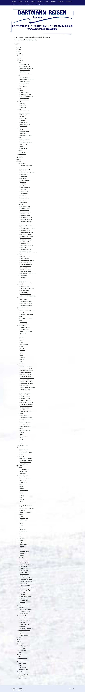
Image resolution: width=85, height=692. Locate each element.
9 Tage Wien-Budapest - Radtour (26, 402)
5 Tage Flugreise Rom (24, 258)
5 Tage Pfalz (22, 594)
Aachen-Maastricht (24, 490)
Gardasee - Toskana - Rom (25, 430)
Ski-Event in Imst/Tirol (24, 469)
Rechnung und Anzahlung (24, 674)
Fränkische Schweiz (24, 531)
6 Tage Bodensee (23, 202)
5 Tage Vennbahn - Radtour (25, 391)
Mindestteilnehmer (22, 676)
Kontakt (18, 159)
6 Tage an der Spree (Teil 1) (25, 225)
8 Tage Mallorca (23, 279)
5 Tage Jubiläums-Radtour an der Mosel (28, 253)
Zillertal (21, 443)
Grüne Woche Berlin (24, 329)
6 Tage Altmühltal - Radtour (25, 400)
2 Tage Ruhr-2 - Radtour (25, 398)
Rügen (21, 355)
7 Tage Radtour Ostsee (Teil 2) (26, 406)
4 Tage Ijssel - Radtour (24, 394)
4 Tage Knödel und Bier (25, 187)
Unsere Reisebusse (23, 663)
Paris (21, 361)
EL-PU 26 (21, 60)
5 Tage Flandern (23, 572)
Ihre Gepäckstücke (22, 667)
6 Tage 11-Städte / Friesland (26, 239)
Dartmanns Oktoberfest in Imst (26, 96)
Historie (18, 51)
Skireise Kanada (23, 141)
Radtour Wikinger (23, 148)
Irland (21, 441)
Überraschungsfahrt (24, 435)
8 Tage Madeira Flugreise (25, 424)
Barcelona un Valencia (24, 131)
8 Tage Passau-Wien (24, 561)
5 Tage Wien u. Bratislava (25, 180)
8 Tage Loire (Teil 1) (24, 562)
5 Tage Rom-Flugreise (24, 415)
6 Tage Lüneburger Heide (25, 585)
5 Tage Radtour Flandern (25, 213)
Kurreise (21, 335)
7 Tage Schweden (23, 292)
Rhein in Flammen (23, 299)
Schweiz (21, 439)
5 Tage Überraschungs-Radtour (26, 383)
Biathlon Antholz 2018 (24, 111)
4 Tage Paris (22, 183)
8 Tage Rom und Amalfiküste (26, 421)
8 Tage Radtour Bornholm (25, 208)
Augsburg (22, 495)
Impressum (19, 654)
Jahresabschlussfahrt (24, 99)
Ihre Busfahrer (21, 665)
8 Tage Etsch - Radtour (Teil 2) (26, 411)
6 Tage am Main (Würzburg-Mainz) (27, 587)
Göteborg (22, 348)
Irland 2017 (22, 103)
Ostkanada (22, 553)
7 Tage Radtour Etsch (24, 210)
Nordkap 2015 (23, 85)
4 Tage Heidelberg (23, 176)
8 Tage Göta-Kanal (24, 570)
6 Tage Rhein (22, 602)
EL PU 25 (20, 58)
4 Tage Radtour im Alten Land (26, 217)
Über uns (19, 49)
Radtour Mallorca (23, 544)
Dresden (21, 340)
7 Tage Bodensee (23, 592)
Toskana (21, 90)
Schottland (22, 337)
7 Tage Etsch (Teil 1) (24, 598)
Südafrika (22, 546)
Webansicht (72, 688)
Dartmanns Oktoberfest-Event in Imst (27, 295)
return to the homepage (32, 39)
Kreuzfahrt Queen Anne (25, 327)
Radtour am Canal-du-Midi (25, 94)
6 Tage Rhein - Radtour (25, 396)
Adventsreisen (21, 309)
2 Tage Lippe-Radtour (24, 385)
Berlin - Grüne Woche (24, 477)
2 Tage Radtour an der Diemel (26, 305)
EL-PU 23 (21, 55)
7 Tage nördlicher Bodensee (25, 234)
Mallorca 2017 (23, 107)
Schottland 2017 (23, 105)
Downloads (19, 641)
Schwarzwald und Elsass (25, 613)
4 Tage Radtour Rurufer (25, 230)
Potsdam (22, 499)
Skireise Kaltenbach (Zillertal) (26, 142)
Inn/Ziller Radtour (23, 617)
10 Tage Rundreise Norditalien (26, 458)
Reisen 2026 (19, 465)
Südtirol (21, 363)
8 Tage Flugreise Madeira (25, 269)
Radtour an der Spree (24, 144)
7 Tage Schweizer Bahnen (25, 294)
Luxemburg (22, 618)
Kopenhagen (22, 350)
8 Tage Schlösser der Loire (25, 462)
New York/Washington (24, 551)
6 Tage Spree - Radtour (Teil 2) (26, 381)
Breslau (21, 342)
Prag (21, 351)
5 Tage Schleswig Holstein (25, 290)
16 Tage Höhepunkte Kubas (25, 256)
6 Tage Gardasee (23, 195)
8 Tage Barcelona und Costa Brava (27, 260)
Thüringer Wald (23, 450)
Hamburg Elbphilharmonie (25, 478)
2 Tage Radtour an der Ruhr (25, 301)
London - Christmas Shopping (26, 609)
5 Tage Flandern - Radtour (25, 372)
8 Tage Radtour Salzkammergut (26, 236)
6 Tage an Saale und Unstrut (26, 219)
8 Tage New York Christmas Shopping (28, 273)
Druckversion (14, 688)
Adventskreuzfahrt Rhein (25, 611)
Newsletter (19, 161)
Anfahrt (18, 639)
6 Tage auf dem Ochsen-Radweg (26, 245)
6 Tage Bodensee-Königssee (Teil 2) (27, 228)
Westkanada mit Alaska (25, 635)
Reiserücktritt (20, 157)
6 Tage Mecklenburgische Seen (26, 590)
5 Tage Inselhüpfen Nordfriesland (27, 378)
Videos (20, 155)
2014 (20, 62)
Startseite (19, 47)
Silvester (20, 316)
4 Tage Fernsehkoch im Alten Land (27, 310)
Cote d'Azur (22, 357)
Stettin (21, 493)
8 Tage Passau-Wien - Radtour (26, 370)
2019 (20, 127)
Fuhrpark (19, 53)
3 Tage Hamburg (23, 185)
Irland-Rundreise (23, 118)
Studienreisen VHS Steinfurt (24, 630)
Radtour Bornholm (23, 122)
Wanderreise (22, 529)
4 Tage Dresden (23, 178)
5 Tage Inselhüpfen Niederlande (26, 404)
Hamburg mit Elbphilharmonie (26, 331)
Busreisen (21, 284)
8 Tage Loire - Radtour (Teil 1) (26, 368)
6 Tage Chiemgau (23, 197)
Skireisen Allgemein (24, 152)
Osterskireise (22, 473)
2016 (20, 88)
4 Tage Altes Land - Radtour (25, 374)
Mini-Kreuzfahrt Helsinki (25, 139)
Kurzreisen (21, 297)
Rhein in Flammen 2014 (25, 66)
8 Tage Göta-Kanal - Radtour (26, 379)
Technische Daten (22, 650)
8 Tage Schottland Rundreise (26, 460)
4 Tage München (23, 200)
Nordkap (21, 146)
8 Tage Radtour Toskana (25, 206)
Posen (21, 346)
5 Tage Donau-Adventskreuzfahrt (26, 314)
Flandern (22, 338)
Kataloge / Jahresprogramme (25, 645)
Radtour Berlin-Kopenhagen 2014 (27, 68)
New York (22, 116)
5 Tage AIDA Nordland (24, 198)
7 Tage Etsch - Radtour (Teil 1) (26, 366)
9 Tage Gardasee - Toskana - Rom (27, 419)
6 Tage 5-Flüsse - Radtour (25, 393)
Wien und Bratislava (24, 344)
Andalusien (22, 547)
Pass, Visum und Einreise (24, 673)
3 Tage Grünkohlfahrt (24, 167)
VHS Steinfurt (21, 456)
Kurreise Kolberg (23, 482)
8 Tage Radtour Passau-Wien (26, 251)
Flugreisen (21, 254)
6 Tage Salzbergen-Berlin (25, 577)
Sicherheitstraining (24, 126)
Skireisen (20, 150)
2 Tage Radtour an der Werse (26, 303)
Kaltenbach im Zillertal (24, 98)
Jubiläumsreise (23, 519)
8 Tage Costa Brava (24, 277)
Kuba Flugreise (23, 129)
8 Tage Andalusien (23, 281)
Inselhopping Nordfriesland (25, 620)
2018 (20, 109)
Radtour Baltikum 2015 (24, 81)
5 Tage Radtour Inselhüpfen (25, 211)
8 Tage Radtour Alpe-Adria (25, 409)
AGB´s (20, 656)
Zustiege (20, 671)
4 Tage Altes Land (23, 568)
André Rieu (22, 622)
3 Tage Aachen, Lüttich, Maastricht (27, 172)
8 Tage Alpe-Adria (23, 247)
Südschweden (23, 359)
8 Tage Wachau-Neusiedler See (26, 226)
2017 (20, 101)
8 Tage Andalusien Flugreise (26, 417)
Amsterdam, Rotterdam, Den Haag (27, 508)
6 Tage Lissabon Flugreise (25, 426)
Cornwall (22, 631)
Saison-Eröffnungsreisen (24, 475)
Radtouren (21, 204)
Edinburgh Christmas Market (26, 452)
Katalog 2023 (22, 648)
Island (21, 434)
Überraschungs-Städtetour (25, 512)
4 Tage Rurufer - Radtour (25, 389)
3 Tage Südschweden (24, 193)
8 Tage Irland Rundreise (25, 286)
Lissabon (22, 555)
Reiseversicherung (21, 659)
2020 (20, 137)
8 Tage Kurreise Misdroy (25, 169)
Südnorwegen (23, 120)
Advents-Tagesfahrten (23, 463)
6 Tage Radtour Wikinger (25, 215)
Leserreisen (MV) (22, 615)
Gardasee (22, 501)
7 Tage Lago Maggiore (24, 191)
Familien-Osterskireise (24, 323)
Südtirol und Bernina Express (26, 135)
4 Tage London (23, 189)
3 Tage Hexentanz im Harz (25, 312)
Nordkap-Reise (23, 133)
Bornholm (22, 432)
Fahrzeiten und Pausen (23, 669)
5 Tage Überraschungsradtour (26, 223)
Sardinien (22, 549)
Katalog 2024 (22, 646)
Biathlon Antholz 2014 (24, 64)
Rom (21, 542)
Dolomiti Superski (23, 471)
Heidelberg (22, 488)
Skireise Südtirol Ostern (25, 113)
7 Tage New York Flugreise (25, 422)
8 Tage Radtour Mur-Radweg (26, 241)
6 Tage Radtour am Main (25, 407)
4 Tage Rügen (23, 182)
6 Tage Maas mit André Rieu (26, 581)
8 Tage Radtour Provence (25, 243)
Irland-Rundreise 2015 (24, 83)
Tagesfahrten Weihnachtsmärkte (25, 318)
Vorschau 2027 (20, 637)
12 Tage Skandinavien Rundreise (27, 288)
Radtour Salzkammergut (25, 124)
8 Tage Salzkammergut (24, 574)
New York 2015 (23, 86)
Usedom (21, 503)
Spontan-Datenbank (23, 678)
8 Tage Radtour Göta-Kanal (25, 238)
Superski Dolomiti (23, 322)
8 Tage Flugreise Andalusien (26, 264)
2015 (20, 75)
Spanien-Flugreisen (23, 275)
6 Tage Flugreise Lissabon (25, 271)
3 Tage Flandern (23, 170)
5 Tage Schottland (23, 174)
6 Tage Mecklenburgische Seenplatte (27, 387)
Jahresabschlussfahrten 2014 (26, 73)
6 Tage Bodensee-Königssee (26, 579)
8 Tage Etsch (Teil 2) (24, 600)
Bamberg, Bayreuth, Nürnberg (26, 505)
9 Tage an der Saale (24, 575)
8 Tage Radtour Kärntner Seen (26, 221)
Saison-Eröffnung (22, 163)
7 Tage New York (23, 267)
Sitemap (20, 688)
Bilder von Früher (22, 154)
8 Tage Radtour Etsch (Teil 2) (26, 249)
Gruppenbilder (21, 643)
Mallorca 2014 (23, 71)
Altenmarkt (22, 536)
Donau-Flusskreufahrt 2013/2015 (27, 79)
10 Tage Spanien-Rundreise (25, 266)
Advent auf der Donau (24, 449)
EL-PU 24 (21, 57)
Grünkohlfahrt (23, 333)
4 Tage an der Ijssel (24, 583)
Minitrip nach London (24, 92)
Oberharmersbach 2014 (25, 70)
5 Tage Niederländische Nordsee (26, 232)
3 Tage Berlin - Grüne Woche (26, 165)
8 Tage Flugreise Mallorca (25, 262)
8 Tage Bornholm (23, 566)
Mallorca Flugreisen (24, 114)
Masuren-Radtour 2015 (24, 77)
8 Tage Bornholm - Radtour (25, 376)
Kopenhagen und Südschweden (26, 628)
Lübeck (21, 353)
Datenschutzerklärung (23, 658)
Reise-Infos (19, 661)
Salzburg (22, 491)
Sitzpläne (20, 652)
